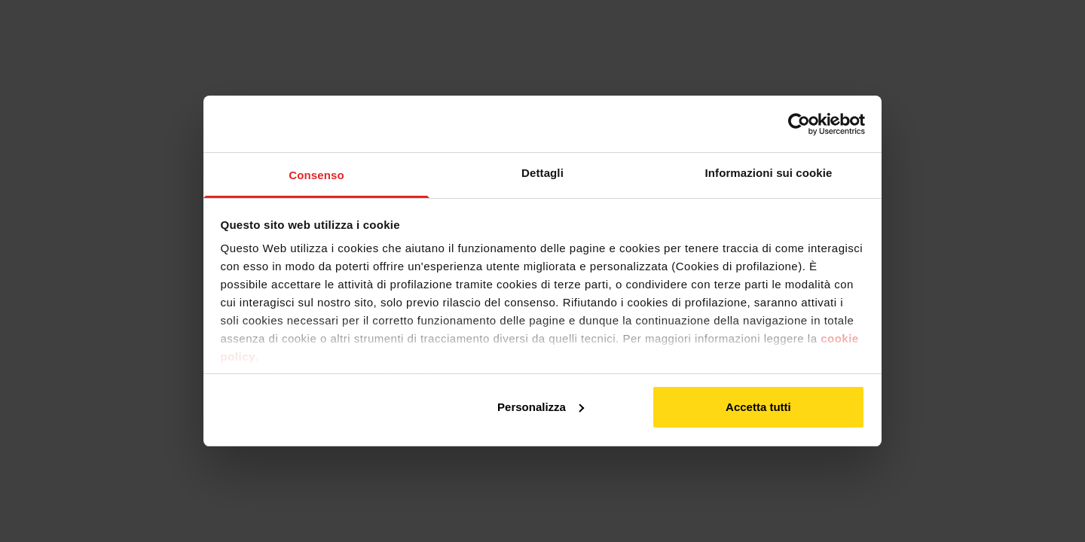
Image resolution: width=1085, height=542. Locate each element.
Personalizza (540, 406)
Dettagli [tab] (542, 172)
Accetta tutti (758, 406)
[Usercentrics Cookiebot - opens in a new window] (799, 124)
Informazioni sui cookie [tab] (769, 172)
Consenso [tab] (316, 175)
